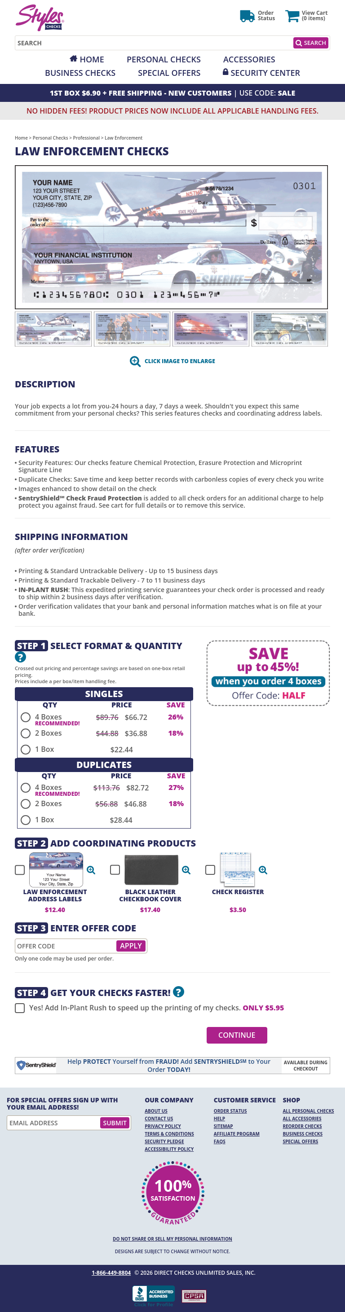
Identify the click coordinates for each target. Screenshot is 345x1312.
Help (219, 1118)
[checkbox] (51, 870)
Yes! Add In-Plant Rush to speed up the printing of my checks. (149, 1008)
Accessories (249, 59)
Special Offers (169, 72)
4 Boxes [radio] (48, 717)
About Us (156, 1111)
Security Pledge (164, 1141)
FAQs (220, 1141)
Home (92, 59)
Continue (237, 1035)
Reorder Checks (302, 1126)
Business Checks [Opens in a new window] (80, 72)
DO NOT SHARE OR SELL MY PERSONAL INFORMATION (172, 1239)
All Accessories (302, 1118)
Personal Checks (164, 59)
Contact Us (159, 1118)
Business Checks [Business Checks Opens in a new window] (303, 1133)
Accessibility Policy (169, 1149)
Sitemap (223, 1126)
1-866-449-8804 (111, 1273)
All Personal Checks (308, 1111)
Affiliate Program (237, 1133)
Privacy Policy (163, 1126)
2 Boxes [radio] (48, 733)
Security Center (265, 72)
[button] (91, 870)
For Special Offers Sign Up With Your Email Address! (62, 1104)
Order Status (230, 1111)
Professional (86, 138)
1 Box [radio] (44, 749)
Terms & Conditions (169, 1133)
